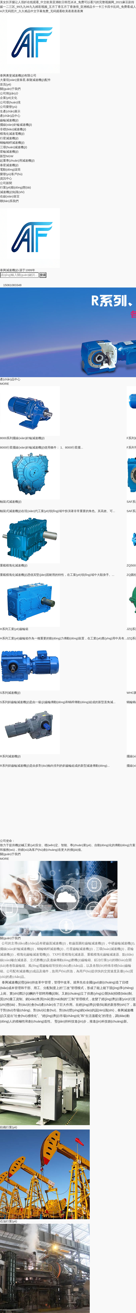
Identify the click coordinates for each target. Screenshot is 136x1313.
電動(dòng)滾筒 (10, 169)
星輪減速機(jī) (9, 151)
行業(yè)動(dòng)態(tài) (15, 187)
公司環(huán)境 (10, 102)
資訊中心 (6, 178)
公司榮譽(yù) (8, 106)
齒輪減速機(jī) (9, 120)
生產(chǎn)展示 (10, 111)
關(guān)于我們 (10, 88)
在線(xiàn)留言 (10, 196)
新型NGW (6, 156)
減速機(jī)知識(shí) (12, 192)
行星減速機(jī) (9, 138)
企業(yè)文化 (8, 97)
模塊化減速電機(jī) (12, 133)
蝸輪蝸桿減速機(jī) (12, 142)
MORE (4, 383)
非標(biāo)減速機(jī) (13, 129)
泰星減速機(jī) (9, 165)
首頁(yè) (5, 84)
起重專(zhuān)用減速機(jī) (17, 160)
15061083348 (11, 285)
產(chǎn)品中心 (10, 115)
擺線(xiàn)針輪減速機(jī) (16, 124)
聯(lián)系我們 (9, 201)
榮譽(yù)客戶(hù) (11, 174)
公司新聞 (6, 183)
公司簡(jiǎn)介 (9, 93)
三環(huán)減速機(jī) (13, 147)
